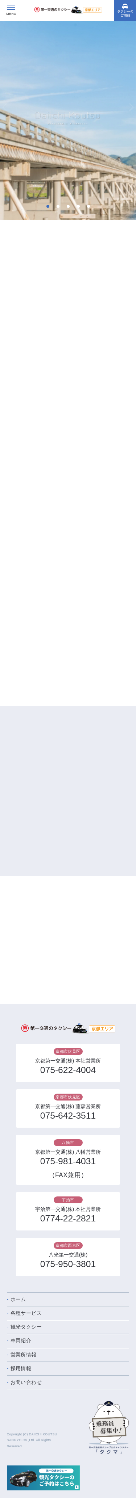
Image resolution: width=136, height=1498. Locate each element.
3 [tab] (68, 206)
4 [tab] (78, 206)
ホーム (18, 1299)
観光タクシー (26, 1327)
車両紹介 (21, 1340)
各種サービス (26, 1313)
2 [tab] (58, 206)
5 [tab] (88, 206)
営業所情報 (24, 1355)
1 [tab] (47, 206)
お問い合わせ (26, 1382)
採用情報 (21, 1368)
